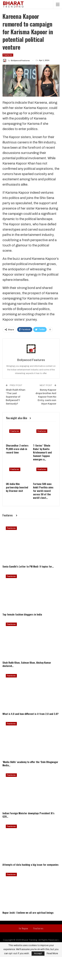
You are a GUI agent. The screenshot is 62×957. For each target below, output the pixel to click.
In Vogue (23, 928)
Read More (52, 953)
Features (7, 55)
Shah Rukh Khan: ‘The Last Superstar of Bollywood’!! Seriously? (16, 397)
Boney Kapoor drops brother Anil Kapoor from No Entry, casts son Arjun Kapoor (46, 397)
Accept (38, 953)
